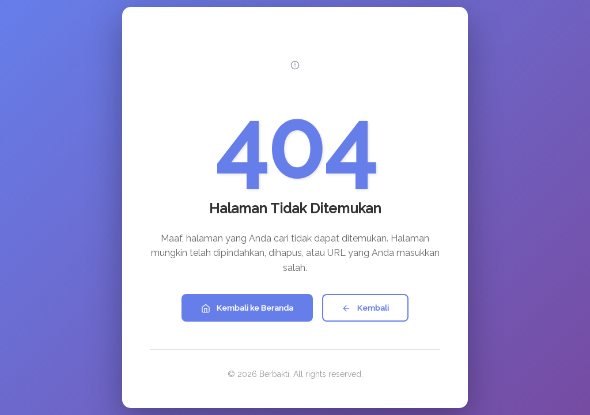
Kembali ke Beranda (247, 308)
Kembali (365, 308)
